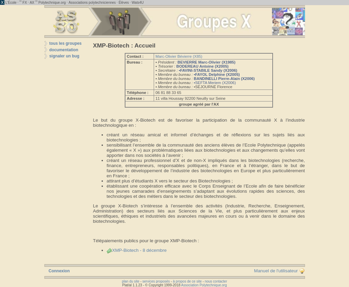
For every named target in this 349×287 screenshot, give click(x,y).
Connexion (59, 271)
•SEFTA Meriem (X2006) (215, 83)
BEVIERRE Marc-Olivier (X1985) (207, 62)
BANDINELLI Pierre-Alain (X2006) (224, 79)
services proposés (156, 281)
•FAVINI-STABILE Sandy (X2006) (208, 70)
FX (24, 2)
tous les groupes (65, 43)
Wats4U (137, 2)
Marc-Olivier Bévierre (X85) (178, 56)
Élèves (124, 2)
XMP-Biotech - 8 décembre (137, 250)
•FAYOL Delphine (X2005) (217, 74)
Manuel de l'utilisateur (279, 270)
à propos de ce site (187, 281)
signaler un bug (64, 56)
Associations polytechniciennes (92, 2)
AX (32, 2)
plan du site (130, 281)
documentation (63, 49)
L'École (11, 2)
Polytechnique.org (52, 2)
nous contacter (216, 281)
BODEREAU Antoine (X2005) (202, 66)
